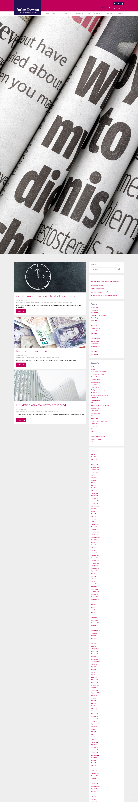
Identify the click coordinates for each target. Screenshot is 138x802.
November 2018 (95, 687)
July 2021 (93, 604)
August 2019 (94, 664)
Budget (93, 369)
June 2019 (93, 669)
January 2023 (94, 558)
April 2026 (93, 457)
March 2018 (94, 708)
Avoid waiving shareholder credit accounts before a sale (105, 281)
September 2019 (95, 661)
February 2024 (95, 524)
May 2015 (93, 796)
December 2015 (95, 778)
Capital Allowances (96, 379)
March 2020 (94, 646)
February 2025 (95, 493)
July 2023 (93, 542)
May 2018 (93, 703)
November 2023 (95, 532)
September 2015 (95, 786)
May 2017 (93, 734)
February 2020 (95, 648)
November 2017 (95, 719)
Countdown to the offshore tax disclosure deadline (47, 296)
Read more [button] (21, 311)
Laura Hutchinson (67, 302)
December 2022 (95, 560)
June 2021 (93, 607)
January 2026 (94, 464)
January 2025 (94, 495)
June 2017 (93, 731)
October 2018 (94, 690)
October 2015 (94, 783)
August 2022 (94, 571)
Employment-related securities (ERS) (100, 395)
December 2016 (95, 747)
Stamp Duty (94, 431)
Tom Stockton (94, 354)
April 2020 (93, 643)
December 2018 (95, 685)
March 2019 (94, 677)
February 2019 (95, 680)
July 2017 (93, 729)
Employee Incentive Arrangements (100, 390)
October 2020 (94, 628)
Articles (23, 302)
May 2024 (93, 516)
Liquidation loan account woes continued (41, 404)
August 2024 (94, 508)
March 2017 (94, 739)
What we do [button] (67, 13)
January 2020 (94, 651)
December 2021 (95, 591)
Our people (79, 13)
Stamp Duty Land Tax (96, 434)
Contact (109, 13)
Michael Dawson (95, 336)
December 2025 (95, 467)
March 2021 (94, 615)
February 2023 (95, 555)
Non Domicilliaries (48, 302)
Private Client (57, 302)
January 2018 (94, 713)
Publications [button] (98, 13)
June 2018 (93, 700)
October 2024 (94, 503)
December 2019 (95, 654)
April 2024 (93, 519)
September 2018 (95, 693)
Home (47, 13)
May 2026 (93, 454)
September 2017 (95, 724)
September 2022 (95, 568)
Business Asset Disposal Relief (99, 371)
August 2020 (94, 633)
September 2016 (95, 755)
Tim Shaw (93, 349)
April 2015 (93, 799)
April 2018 (93, 706)
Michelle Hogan (95, 341)
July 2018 (93, 698)
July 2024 (93, 511)
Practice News (94, 418)
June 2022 (93, 576)
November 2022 (95, 563)
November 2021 (95, 594)
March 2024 (94, 521)
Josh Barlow (94, 325)
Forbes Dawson (55, 357)
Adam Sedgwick (95, 307)
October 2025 (94, 472)
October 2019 (94, 659)
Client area (119, 13)
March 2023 (94, 552)
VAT (92, 442)
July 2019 (93, 667)
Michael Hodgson (95, 338)
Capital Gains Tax (95, 382)
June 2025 (93, 482)
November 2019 (95, 656)
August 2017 (94, 726)
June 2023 (93, 545)
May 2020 (93, 641)
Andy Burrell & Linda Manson (98, 315)
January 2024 (94, 526)
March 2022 (94, 584)
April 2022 (93, 581)
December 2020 (95, 623)
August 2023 (94, 539)
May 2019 (93, 672)
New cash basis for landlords (33, 351)
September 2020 (95, 630)
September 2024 (95, 506)
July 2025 (93, 480)
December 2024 (95, 498)
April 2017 (93, 737)
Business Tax (94, 377)
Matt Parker (94, 333)
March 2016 (94, 770)
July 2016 (93, 760)
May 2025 (93, 485)
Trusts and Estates (96, 439)
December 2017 (95, 716)
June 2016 (93, 763)
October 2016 (94, 752)
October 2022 (94, 565)
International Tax (39, 302)
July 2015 (93, 791)
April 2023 (93, 550)
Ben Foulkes (94, 320)
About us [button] (56, 13)
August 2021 (94, 602)
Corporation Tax (30, 411)
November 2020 (95, 625)
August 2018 (94, 695)
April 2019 (93, 674)
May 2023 (93, 547)
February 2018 (95, 711)
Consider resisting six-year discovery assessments (104, 295)
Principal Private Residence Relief (99, 421)
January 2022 (94, 589)
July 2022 (93, 573)
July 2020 (93, 635)
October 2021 (94, 597)
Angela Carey (94, 318)
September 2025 (95, 475)
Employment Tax (95, 392)
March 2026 (94, 459)
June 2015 (93, 794)
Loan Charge (94, 410)
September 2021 (95, 599)
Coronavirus (94, 384)
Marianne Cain (95, 331)
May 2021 (93, 610)
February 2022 (95, 586)
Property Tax (46, 357)
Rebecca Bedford (95, 346)
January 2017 (94, 744)
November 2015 (95, 781)
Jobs (88, 13)
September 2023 (95, 537)
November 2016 (95, 750)
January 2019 (94, 682)
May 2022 (93, 578)
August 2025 (94, 477)
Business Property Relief (97, 374)
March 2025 (94, 490)
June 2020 (93, 638)
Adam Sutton (94, 310)
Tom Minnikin (94, 351)
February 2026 (95, 462)
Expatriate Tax (94, 397)
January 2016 (94, 776)
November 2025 (95, 469)
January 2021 (94, 620)
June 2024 (93, 514)
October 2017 (94, 721)
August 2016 (94, 757)
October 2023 (94, 534)
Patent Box (94, 416)
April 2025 (93, 488)
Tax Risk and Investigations (98, 436)
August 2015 (94, 789)
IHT (92, 403)
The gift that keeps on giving (98, 288)
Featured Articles (30, 302)
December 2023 (95, 529)
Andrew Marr (55, 411)
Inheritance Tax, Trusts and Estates (100, 405)
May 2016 (93, 765)
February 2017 (95, 742)
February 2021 (95, 617)
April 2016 (93, 768)
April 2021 (93, 612)
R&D (92, 429)
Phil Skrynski (94, 343)
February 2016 (95, 773)
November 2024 (95, 501)
